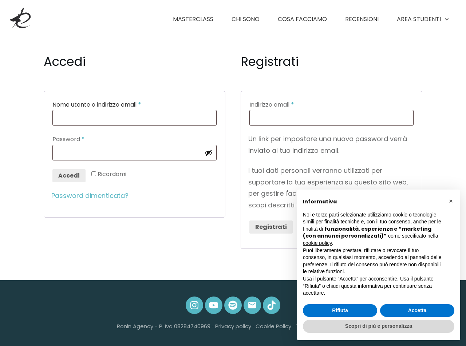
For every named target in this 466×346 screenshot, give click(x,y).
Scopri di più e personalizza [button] (378, 326)
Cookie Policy (273, 326)
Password (81, 138)
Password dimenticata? (90, 195)
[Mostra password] (209, 153)
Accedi (69, 175)
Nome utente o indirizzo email (109, 104)
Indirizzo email (284, 104)
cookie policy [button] (317, 243)
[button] (451, 201)
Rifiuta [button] (340, 310)
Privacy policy (233, 326)
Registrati (271, 227)
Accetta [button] (417, 310)
